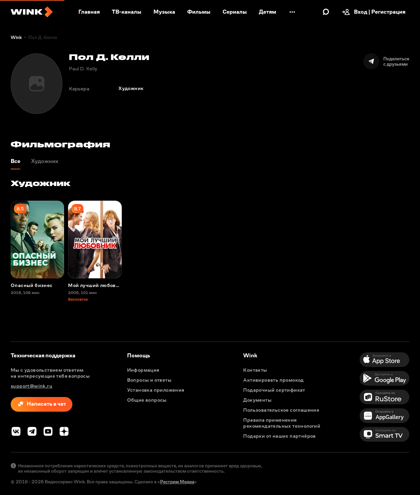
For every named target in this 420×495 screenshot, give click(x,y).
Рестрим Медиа (177, 481)
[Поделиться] (386, 61)
